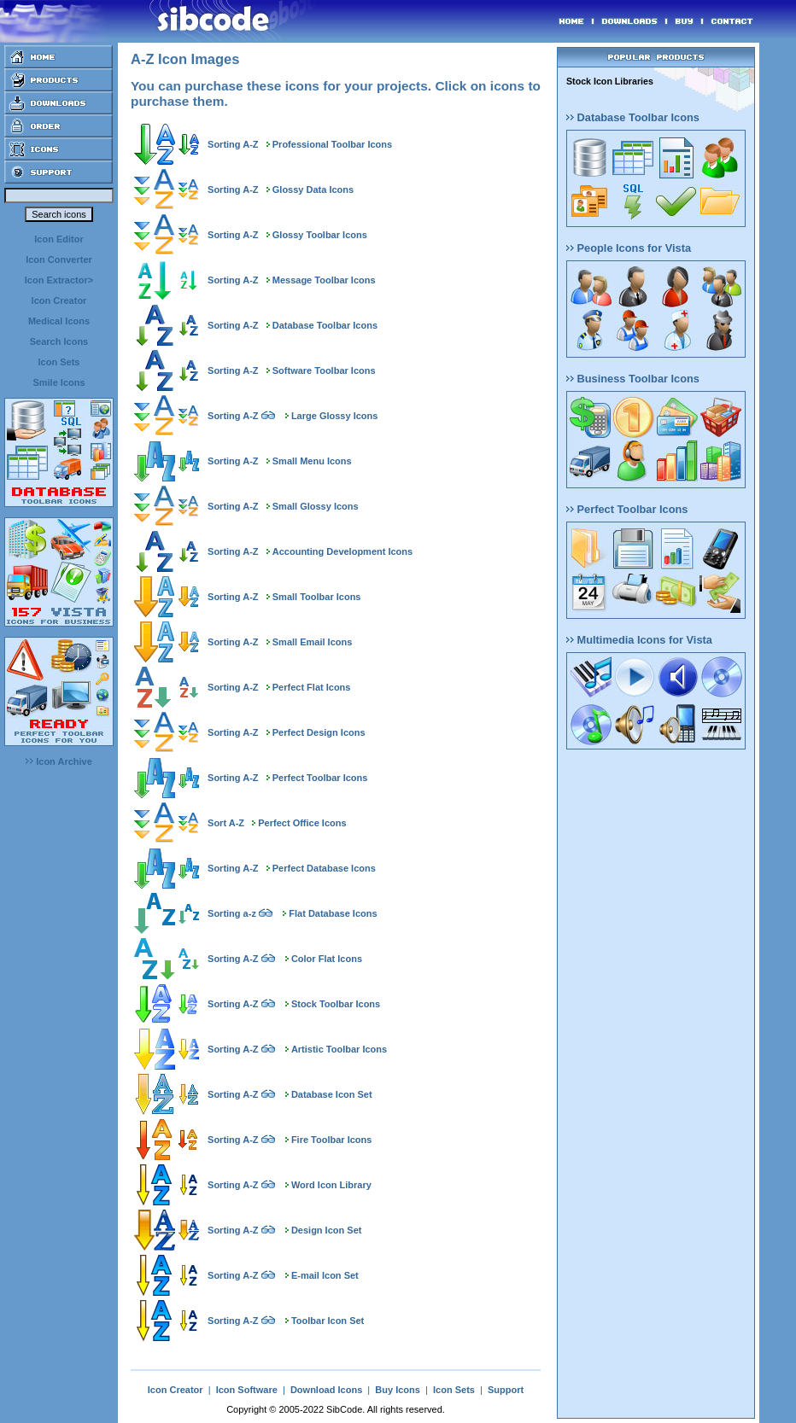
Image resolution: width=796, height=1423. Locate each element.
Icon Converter (59, 259)
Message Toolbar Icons (324, 280)
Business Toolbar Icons (632, 378)
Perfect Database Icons (324, 868)
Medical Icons (59, 321)
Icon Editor (58, 239)
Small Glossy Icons (315, 506)
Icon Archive (59, 761)
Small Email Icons (312, 642)
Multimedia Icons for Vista (639, 639)
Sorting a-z (232, 913)
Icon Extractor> (59, 280)
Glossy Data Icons (313, 189)
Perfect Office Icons (302, 823)
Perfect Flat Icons (311, 687)
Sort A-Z (226, 823)
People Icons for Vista (628, 248)
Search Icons (59, 341)
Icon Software (247, 1390)
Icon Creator (59, 300)
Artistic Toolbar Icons (339, 1049)
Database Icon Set (331, 1094)
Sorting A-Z (233, 144)
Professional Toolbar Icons (332, 144)
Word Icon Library (331, 1185)
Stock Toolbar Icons (335, 1004)
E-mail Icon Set (325, 1275)
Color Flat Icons (326, 959)
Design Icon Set (326, 1230)
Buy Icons (397, 1390)
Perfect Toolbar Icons (320, 778)
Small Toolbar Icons (316, 597)
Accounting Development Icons (342, 551)
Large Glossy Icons (334, 416)
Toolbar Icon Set (327, 1320)
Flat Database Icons (333, 913)
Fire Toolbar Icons (331, 1139)
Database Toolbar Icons (325, 325)
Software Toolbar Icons (324, 370)
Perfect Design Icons (319, 732)
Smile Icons (58, 382)
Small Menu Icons (312, 461)
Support (506, 1390)
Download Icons (326, 1390)
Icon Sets (59, 362)
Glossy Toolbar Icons (319, 235)
